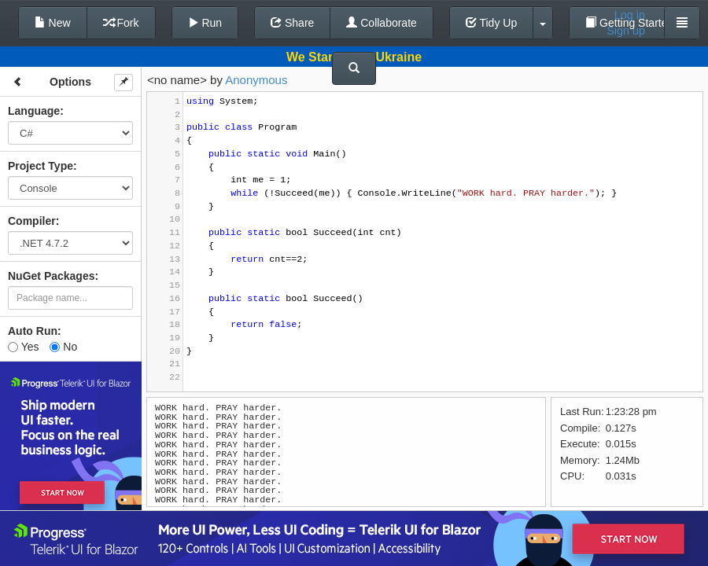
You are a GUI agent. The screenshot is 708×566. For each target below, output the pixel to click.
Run (205, 23)
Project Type (40, 166)
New (53, 23)
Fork (121, 23)
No (63, 346)
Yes (23, 346)
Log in (629, 15)
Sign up (626, 30)
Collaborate (381, 23)
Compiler (32, 221)
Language (34, 111)
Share (292, 23)
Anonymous (256, 79)
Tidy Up (491, 23)
